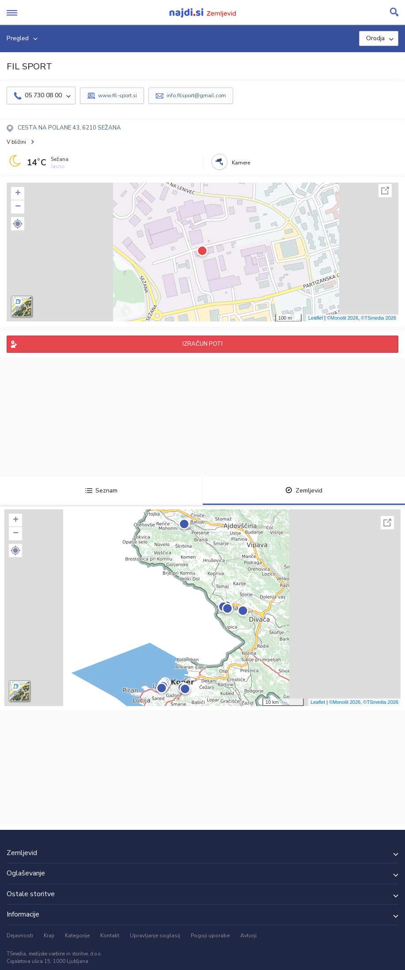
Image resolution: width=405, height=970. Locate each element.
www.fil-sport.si (117, 95)
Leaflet (315, 318)
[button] (17, 223)
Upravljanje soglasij (155, 935)
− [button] (18, 207)
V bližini (16, 141)
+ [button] (18, 193)
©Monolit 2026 (342, 318)
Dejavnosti (20, 935)
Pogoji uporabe (210, 935)
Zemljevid (303, 490)
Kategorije (77, 935)
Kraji (49, 935)
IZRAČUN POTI (202, 344)
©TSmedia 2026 (378, 318)
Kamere (241, 162)
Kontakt (109, 935)
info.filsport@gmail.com (196, 95)
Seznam (101, 490)
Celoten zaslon (385, 190)
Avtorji (248, 935)
